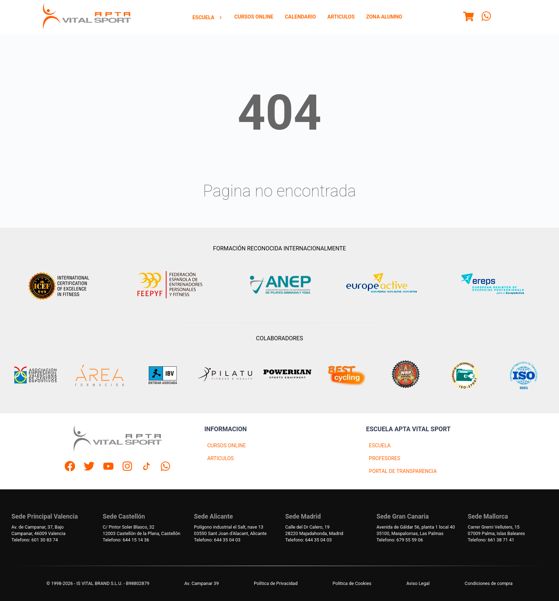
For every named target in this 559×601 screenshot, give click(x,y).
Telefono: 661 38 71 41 (491, 540)
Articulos (341, 17)
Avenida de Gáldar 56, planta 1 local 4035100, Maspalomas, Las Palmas (415, 530)
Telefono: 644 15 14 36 (126, 540)
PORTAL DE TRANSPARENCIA (403, 471)
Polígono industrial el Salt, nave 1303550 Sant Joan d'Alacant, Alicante (230, 530)
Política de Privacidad (276, 583)
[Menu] (468, 17)
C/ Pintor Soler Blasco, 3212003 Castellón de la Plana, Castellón (141, 530)
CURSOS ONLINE (226, 446)
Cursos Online (253, 17)
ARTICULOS (220, 458)
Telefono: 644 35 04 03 (217, 540)
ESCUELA (380, 446)
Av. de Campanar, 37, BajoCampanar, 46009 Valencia (38, 530)
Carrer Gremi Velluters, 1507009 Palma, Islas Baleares (496, 530)
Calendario (300, 17)
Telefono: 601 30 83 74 (34, 540)
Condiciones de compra (488, 583)
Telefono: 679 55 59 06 (399, 540)
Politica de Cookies (352, 583)
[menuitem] (208, 17)
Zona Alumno (384, 17)
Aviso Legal (418, 583)
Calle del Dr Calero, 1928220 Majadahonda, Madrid (314, 530)
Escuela (208, 18)
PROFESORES (384, 458)
